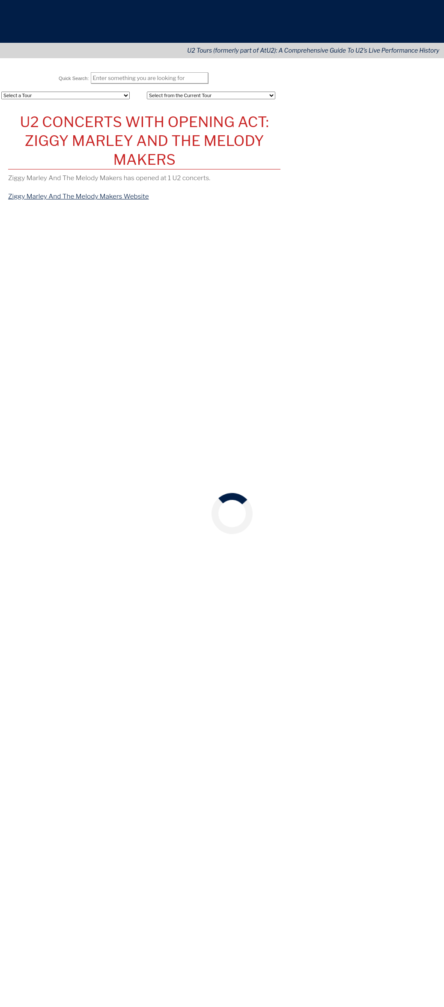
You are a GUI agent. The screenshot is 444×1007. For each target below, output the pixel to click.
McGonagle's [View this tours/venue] (346, 435)
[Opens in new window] (388, 813)
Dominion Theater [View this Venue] (152, 272)
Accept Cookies (396, 979)
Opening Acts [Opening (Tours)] (308, 124)
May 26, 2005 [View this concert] (307, 562)
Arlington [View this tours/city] (386, 599)
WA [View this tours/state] (414, 471)
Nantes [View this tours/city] (403, 508)
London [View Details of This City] (110, 272)
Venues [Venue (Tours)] (379, 155)
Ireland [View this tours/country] (411, 416)
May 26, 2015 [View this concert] (306, 581)
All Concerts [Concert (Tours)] (307, 114)
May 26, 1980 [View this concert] (306, 453)
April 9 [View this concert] (298, 328)
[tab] (27, 233)
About (344, 26)
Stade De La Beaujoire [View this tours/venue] (359, 508)
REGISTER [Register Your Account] (304, 179)
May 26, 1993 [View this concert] (306, 508)
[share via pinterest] (72, 299)
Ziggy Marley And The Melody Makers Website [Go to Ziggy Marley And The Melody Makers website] (78, 200)
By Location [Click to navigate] (67, 233)
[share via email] (24, 299)
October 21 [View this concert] (305, 368)
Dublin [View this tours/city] (375, 435)
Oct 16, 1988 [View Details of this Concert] (28, 272)
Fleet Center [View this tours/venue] (346, 562)
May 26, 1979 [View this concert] (306, 416)
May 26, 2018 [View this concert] (306, 617)
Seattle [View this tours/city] (396, 471)
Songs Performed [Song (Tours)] (314, 135)
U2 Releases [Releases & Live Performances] (307, 145)
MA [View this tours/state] (395, 562)
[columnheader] (53, 256)
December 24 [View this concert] (309, 355)
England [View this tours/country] (404, 453)
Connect (393, 26)
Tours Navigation (359, 86)
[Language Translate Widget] (393, 822)
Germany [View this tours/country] (413, 490)
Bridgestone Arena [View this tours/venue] (354, 617)
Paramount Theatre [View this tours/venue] (355, 471)
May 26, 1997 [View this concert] (306, 535)
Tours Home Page (394, 192)
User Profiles (387, 168)
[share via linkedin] (60, 299)
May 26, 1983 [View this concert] (306, 471)
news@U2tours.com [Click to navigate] (73, 813)
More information (391, 958)
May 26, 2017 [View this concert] (306, 599)
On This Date (359, 398)
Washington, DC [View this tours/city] (337, 544)
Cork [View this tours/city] (392, 416)
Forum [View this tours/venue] (337, 581)
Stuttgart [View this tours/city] (385, 490)
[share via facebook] (48, 299)
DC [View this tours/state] (367, 544)
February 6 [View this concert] (304, 341)
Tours (300, 26)
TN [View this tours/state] (417, 617)
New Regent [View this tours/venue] (346, 453)
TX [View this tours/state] (405, 599)
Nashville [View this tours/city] (397, 617)
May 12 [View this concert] (299, 314)
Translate (409, 829)
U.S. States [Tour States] (384, 124)
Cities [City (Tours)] (377, 145)
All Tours (301, 103)
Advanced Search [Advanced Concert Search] (394, 179)
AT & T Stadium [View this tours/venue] (348, 599)
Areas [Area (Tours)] (377, 135)
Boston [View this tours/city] (377, 562)
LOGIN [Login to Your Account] (298, 168)
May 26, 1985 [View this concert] (306, 490)
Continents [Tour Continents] (385, 103)
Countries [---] (383, 114)
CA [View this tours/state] (385, 581)
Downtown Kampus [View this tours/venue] (355, 416)
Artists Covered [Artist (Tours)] (312, 155)
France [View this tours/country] (298, 517)
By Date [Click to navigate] (27, 233)
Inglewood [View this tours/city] (363, 581)
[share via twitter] (36, 299)
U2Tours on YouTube (359, 656)
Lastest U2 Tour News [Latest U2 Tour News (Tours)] (321, 192)
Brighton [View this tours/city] (378, 453)
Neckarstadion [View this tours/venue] (349, 490)
